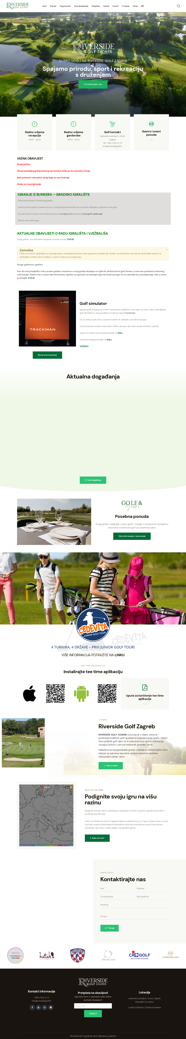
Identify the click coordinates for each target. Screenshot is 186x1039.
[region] (93, 64)
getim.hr (112, 1036)
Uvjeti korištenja (135, 1007)
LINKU (120, 655)
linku (120, 333)
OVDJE (70, 239)
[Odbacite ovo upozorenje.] (167, 249)
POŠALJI (93, 1014)
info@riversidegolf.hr (112, 146)
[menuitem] (142, 6)
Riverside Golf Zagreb (80, 1036)
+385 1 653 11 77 (114, 143)
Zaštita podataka (153, 1007)
